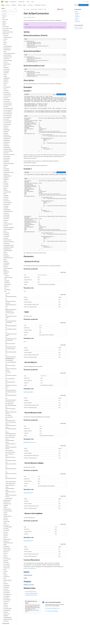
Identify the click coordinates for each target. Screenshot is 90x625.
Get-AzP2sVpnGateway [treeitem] (9, 305)
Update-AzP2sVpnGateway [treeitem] (10, 474)
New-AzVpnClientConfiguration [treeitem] (10, 374)
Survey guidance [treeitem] (5, 19)
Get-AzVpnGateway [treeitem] (9, 353)
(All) (25, 291)
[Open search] (84, 2)
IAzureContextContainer (42, 275)
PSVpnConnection (29, 584)
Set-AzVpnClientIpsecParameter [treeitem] (10, 452)
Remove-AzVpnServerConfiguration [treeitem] (10, 435)
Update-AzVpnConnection (31, 595)
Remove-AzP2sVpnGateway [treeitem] (10, 414)
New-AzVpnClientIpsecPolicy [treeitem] (10, 384)
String (40, 325)
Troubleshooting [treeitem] (5, 22)
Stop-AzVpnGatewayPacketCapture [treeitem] (10, 471)
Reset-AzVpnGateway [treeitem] (9, 446)
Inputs (77, 18)
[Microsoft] (2, 1)
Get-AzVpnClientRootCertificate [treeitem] (10, 348)
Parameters (77, 16)
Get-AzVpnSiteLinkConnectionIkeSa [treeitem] (10, 368)
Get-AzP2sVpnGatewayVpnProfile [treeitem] (10, 317)
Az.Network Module (31, 17)
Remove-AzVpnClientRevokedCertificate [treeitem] (10, 421)
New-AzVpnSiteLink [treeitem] (9, 409)
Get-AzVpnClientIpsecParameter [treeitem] (10, 338)
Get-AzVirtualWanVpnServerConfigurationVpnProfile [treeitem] (10, 331)
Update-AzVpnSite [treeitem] (8, 491)
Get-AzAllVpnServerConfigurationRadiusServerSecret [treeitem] (10, 302)
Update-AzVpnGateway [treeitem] (9, 477)
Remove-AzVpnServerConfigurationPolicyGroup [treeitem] (10, 440)
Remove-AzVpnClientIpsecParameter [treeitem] (10, 417)
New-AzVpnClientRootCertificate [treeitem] (10, 392)
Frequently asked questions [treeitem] (7, 24)
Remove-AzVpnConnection (32, 593)
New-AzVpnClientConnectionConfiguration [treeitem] (10, 378)
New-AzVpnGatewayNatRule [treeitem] (10, 398)
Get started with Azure (83, 5)
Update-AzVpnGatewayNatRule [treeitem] (9, 480)
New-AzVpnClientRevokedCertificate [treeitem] (10, 388)
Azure (28, 9)
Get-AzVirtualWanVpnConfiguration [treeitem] (10, 322)
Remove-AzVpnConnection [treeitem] (10, 428)
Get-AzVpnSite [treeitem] (8, 364)
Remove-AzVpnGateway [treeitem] (10, 429)
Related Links (77, 21)
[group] (45, 104)
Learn (25, 9)
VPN (45, 9)
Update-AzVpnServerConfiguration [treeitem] (10, 483)
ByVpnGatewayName (29, 492)
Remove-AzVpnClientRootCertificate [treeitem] (10, 425)
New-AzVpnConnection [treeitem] (9, 394)
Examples (77, 15)
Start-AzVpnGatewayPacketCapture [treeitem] (10, 461)
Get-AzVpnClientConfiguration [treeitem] (10, 335)
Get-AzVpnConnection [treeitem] (9, 351)
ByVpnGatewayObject (29, 392)
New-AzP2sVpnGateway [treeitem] (10, 371)
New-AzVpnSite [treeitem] (8, 408)
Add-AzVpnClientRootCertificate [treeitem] (10, 293)
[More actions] (65, 9)
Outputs (77, 19)
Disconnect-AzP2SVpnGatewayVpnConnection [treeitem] (10, 297)
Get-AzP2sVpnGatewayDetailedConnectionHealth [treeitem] (10, 314)
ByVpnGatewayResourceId (30, 442)
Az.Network (40, 9)
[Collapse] (15, 8)
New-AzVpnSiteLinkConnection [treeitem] (10, 412)
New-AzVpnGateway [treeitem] (9, 396)
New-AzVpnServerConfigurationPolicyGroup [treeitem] (10, 405)
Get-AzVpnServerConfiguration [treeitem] (10, 357)
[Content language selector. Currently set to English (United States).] (7, 623)
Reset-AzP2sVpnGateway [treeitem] (10, 444)
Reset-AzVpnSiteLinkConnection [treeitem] (10, 449)
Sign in (87, 1)
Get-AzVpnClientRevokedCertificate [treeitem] (10, 345)
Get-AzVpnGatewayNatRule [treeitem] (10, 354)
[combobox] (9, 11)
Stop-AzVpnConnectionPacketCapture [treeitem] (10, 466)
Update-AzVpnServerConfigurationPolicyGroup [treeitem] (10, 488)
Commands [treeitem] (6, 268)
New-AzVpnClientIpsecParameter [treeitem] (10, 382)
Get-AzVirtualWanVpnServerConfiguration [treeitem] (10, 326)
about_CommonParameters (29, 568)
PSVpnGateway (43, 375)
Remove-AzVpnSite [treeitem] (9, 443)
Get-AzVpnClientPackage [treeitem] (10, 341)
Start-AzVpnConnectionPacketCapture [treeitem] (10, 456)
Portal (76, 5)
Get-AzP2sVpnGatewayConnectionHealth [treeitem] (10, 309)
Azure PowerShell (34, 9)
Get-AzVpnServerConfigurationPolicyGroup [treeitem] (10, 361)
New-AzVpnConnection (31, 591)
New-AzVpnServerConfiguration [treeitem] (10, 400)
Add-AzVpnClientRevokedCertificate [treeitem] (10, 289)
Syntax (77, 11)
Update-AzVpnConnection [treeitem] (10, 476)
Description (77, 13)
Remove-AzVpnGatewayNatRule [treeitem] (9, 432)
